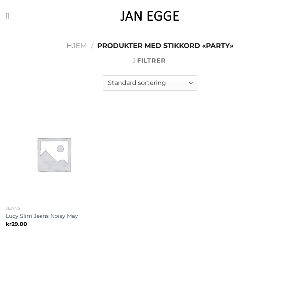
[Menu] (10, 16)
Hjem (76, 45)
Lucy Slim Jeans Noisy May (42, 215)
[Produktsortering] (150, 83)
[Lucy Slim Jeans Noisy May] (54, 154)
